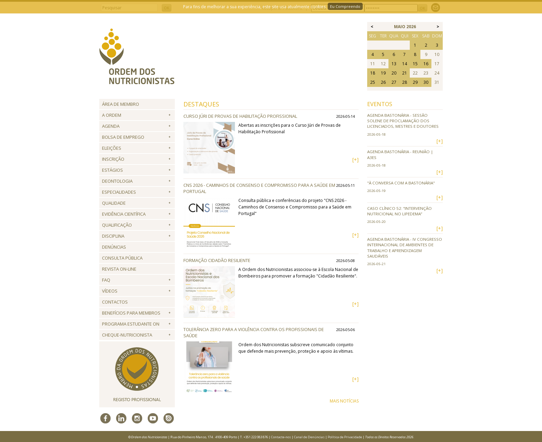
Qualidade (114, 203)
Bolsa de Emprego (123, 137)
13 (394, 64)
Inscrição (113, 159)
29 (415, 82)
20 (394, 73)
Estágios (112, 170)
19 (383, 73)
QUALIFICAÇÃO (117, 225)
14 (404, 64)
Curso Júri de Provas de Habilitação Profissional (240, 116)
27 (394, 82)
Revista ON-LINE (119, 269)
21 (404, 73)
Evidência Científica (124, 214)
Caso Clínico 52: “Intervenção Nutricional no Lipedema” (399, 211)
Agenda (111, 126)
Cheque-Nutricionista (127, 335)
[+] (355, 159)
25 (372, 82)
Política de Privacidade (345, 437)
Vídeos (109, 291)
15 (415, 64)
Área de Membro (120, 104)
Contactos (115, 302)
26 (383, 82)
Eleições (111, 148)
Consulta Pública (122, 258)
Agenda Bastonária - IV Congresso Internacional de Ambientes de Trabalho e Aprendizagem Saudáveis (404, 248)
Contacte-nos (281, 437)
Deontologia (117, 181)
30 (426, 82)
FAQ (106, 280)
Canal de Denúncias (309, 437)
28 (404, 82)
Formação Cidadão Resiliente (216, 260)
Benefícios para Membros (131, 313)
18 (372, 73)
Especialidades (119, 192)
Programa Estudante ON (130, 324)
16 (426, 64)
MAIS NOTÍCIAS (344, 401)
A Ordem (111, 115)
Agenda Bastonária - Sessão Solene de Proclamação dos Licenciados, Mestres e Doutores (403, 121)
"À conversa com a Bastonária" (401, 182)
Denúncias (114, 247)
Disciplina (113, 236)
